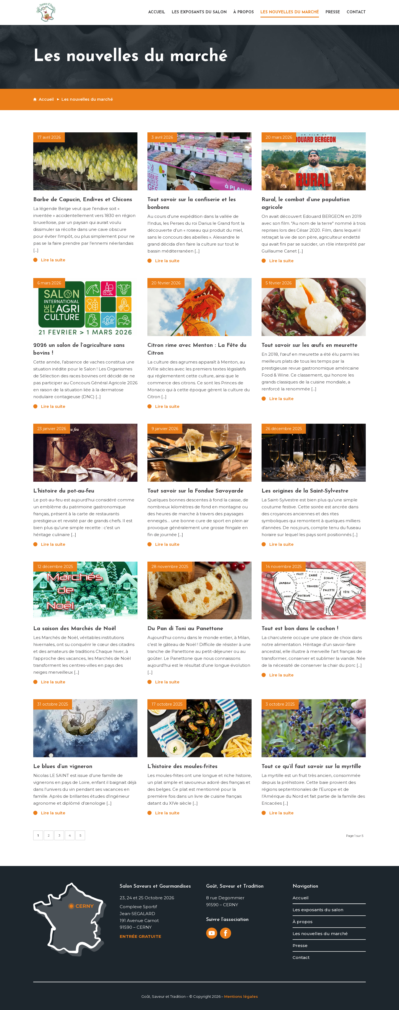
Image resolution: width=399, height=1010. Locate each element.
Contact (301, 957)
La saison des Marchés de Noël (74, 629)
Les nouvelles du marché (320, 933)
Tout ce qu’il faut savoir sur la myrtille (311, 766)
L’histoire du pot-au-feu (63, 491)
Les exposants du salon (318, 909)
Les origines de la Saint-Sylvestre (305, 491)
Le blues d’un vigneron (62, 766)
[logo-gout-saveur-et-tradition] (46, 12)
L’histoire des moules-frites (182, 766)
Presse (300, 945)
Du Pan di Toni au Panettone (185, 629)
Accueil (46, 99)
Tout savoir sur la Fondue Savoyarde (195, 491)
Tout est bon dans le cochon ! (300, 629)
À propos (303, 921)
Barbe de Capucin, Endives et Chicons (82, 200)
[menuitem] (158, 12)
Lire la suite (53, 259)
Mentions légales (241, 996)
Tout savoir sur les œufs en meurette (309, 345)
